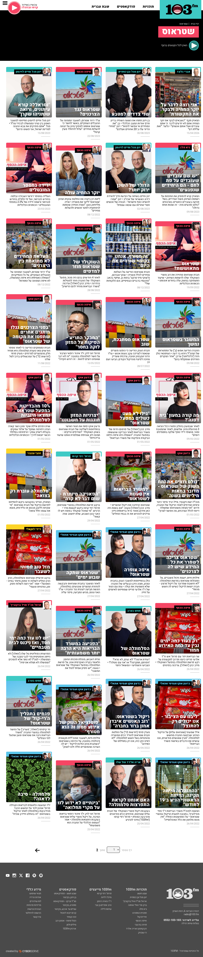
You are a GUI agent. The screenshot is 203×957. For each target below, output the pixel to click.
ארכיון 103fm (69, 928)
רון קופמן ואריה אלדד (136, 928)
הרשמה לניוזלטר (33, 913)
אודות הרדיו (35, 897)
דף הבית (195, 24)
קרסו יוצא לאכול (68, 913)
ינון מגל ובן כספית (138, 897)
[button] (148, 5)
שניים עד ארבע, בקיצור (65, 909)
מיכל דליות (106, 897)
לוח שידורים (35, 901)
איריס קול (142, 917)
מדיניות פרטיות (34, 905)
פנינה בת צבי (141, 924)
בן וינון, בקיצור (69, 897)
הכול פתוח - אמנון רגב (65, 920)
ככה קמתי (71, 917)
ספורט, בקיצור (69, 905)
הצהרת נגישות (34, 909)
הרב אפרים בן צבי (103, 905)
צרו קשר (37, 917)
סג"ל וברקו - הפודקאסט (64, 901)
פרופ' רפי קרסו (104, 893)
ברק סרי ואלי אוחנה (137, 905)
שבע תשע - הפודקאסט (65, 893)
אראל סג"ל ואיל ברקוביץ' (135, 901)
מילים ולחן (71, 924)
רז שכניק (142, 932)
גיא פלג (143, 909)
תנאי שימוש (35, 893)
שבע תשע (142, 893)
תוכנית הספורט (139, 913)
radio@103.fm (191, 914)
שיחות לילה (106, 909)
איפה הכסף (141, 920)
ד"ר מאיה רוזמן (104, 901)
